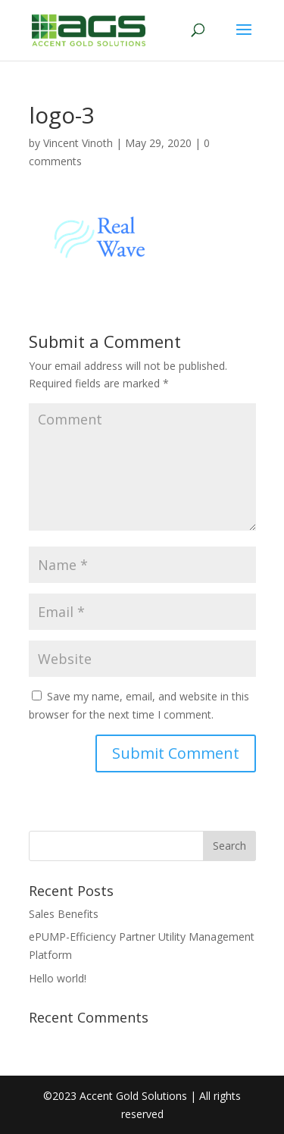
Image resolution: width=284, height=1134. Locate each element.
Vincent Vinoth (78, 143)
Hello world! (57, 978)
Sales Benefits (63, 914)
